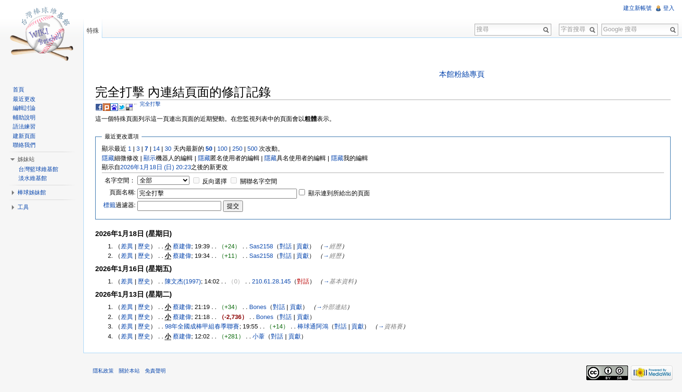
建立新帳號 (637, 8)
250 (237, 148)
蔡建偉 (182, 246)
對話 (285, 246)
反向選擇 (214, 181)
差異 (127, 246)
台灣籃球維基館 (38, 169)
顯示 (150, 158)
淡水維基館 (32, 178)
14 (156, 148)
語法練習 (24, 126)
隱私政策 (103, 371)
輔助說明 (24, 117)
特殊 (93, 30)
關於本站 (129, 371)
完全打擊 (150, 104)
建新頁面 (24, 136)
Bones (257, 306)
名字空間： (120, 180)
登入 (668, 8)
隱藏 (108, 158)
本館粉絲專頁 (462, 74)
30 (168, 148)
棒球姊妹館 (32, 192)
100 (222, 148)
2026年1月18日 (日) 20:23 (155, 167)
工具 (23, 207)
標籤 (109, 205)
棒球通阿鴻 (312, 326)
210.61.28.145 (271, 281)
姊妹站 (26, 159)
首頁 (18, 89)
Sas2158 (261, 246)
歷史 (144, 246)
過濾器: (119, 205)
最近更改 (24, 99)
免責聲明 (155, 371)
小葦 (258, 336)
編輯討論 (24, 108)
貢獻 (302, 246)
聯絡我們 (24, 145)
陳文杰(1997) (183, 281)
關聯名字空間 (258, 181)
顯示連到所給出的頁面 (339, 193)
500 (252, 148)
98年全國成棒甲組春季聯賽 (202, 326)
